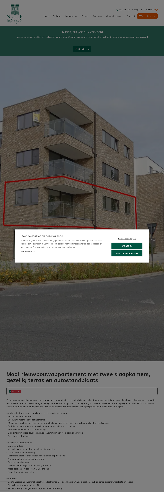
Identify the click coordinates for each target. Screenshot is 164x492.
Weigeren (127, 246)
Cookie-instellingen (127, 239)
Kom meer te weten (28, 251)
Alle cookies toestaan (127, 253)
